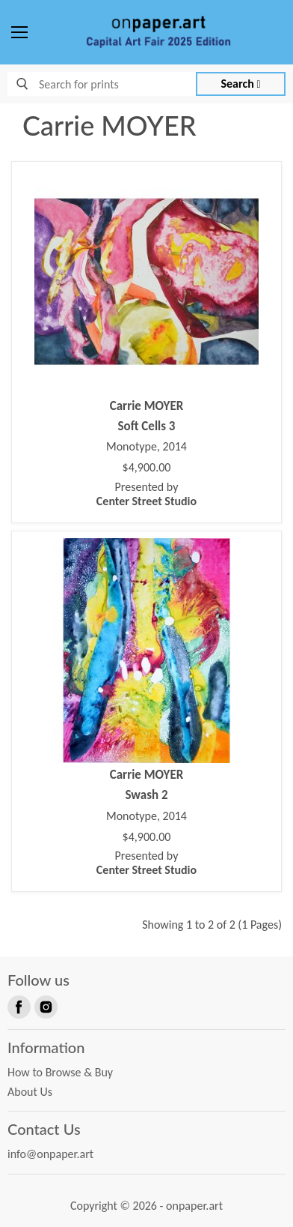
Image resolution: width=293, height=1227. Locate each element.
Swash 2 (146, 795)
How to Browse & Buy (60, 1072)
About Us (29, 1092)
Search (241, 83)
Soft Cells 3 (147, 426)
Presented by (146, 494)
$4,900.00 (147, 467)
